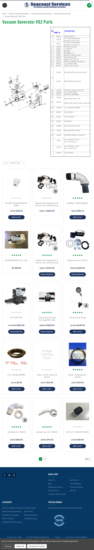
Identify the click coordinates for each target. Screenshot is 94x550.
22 (52, 126)
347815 (58, 81)
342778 (58, 66)
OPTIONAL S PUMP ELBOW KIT (77, 203)
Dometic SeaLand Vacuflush (59, 508)
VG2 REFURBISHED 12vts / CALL (16, 260)
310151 (58, 49)
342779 (58, 60)
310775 (58, 147)
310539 (58, 62)
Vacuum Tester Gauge (77, 318)
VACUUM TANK (68, 153)
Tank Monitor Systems (10, 515)
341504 (58, 122)
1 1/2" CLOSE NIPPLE (70, 93)
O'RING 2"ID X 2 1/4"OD (71, 66)
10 (52, 62)
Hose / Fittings (8, 519)
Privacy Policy (53, 491)
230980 (58, 126)
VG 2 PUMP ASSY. (16, 318)
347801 (58, 117)
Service (73, 491)
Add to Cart (16, 217)
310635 (58, 98)
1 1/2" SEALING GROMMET (72, 108)
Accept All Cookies (37, 546)
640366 (58, 93)
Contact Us (74, 480)
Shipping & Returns (55, 487)
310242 (58, 51)
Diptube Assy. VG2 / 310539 (47, 432)
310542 (58, 153)
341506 (58, 47)
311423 (58, 40)
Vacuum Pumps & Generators (41, 14)
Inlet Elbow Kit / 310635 (16, 432)
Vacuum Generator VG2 (62, 14)
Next (88, 459)
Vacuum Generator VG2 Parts (15, 16)
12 (52, 66)
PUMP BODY (68, 122)
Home (4, 14)
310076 (58, 90)
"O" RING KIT (68, 49)
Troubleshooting (30, 519)
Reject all (20, 546)
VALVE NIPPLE (68, 112)
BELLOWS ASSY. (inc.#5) (72, 126)
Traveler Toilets (30, 508)
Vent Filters (28, 512)
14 (52, 90)
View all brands (76, 508)
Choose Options (47, 274)
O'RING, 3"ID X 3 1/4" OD (71, 60)
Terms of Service (76, 487)
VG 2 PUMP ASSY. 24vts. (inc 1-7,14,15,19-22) (72, 147)
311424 (58, 44)
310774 (58, 141)
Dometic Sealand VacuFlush (19, 14)
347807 (58, 55)
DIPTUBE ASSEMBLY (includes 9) (74, 62)
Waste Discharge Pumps (11, 512)
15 (52, 93)
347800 (58, 112)
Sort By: (6, 163)
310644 (58, 53)
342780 (58, 102)
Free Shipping (75, 484)
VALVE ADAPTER (69, 117)
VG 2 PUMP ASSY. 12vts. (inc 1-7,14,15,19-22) (72, 141)
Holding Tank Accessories (12, 522)
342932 (58, 108)
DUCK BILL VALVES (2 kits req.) (74, 90)
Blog (50, 484)
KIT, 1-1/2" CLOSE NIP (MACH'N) (78, 432)
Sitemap (58, 537)
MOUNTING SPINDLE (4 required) (74, 135)
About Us (51, 480)
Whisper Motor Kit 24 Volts (78, 260)
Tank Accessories (31, 515)
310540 (58, 72)
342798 (58, 135)
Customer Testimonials (57, 494)
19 (52, 112)
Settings (8, 546)
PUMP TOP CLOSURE (70, 47)
